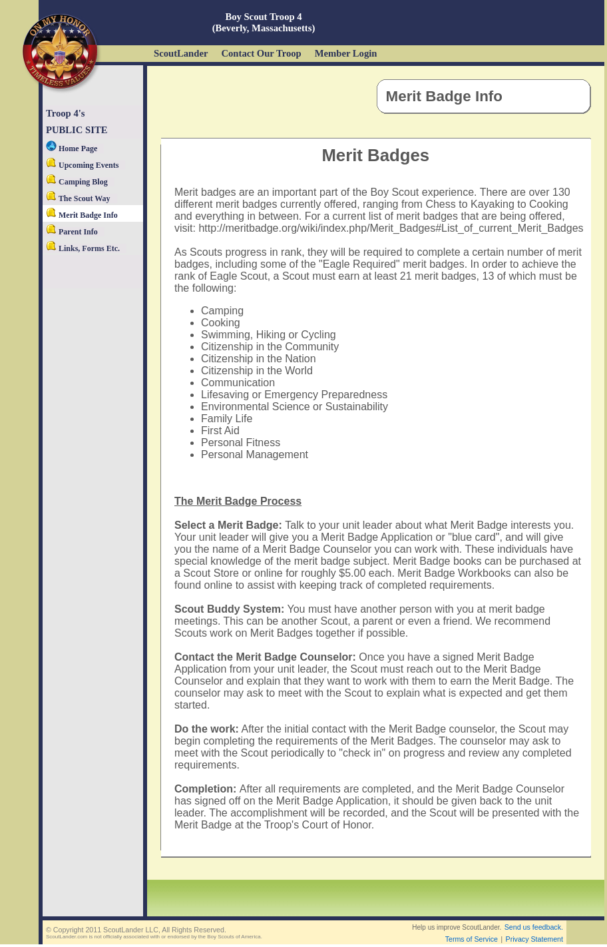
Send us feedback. (534, 927)
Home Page (71, 148)
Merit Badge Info (82, 215)
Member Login (346, 53)
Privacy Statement (534, 939)
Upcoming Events (82, 165)
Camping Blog (77, 181)
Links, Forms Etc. (83, 248)
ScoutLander (181, 53)
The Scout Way (78, 198)
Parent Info (72, 231)
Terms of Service (471, 939)
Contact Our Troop (261, 53)
